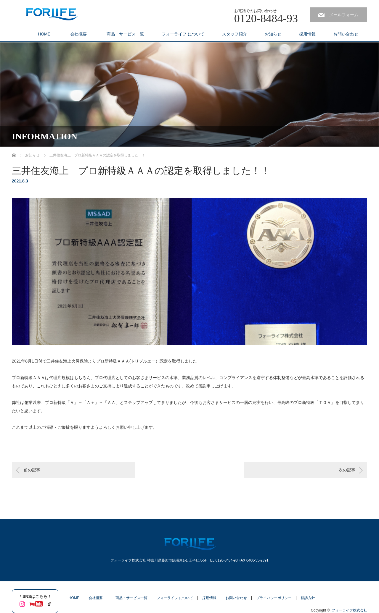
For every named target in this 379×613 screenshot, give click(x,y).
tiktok (48, 603)
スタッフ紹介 (234, 34)
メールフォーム (343, 14)
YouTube (35, 603)
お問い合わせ (345, 34)
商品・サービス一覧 (125, 34)
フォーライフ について (183, 34)
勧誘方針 (308, 598)
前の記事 (32, 470)
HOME (44, 34)
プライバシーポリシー (274, 598)
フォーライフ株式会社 (349, 610)
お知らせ (273, 34)
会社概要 (80, 34)
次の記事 (347, 470)
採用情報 (307, 34)
